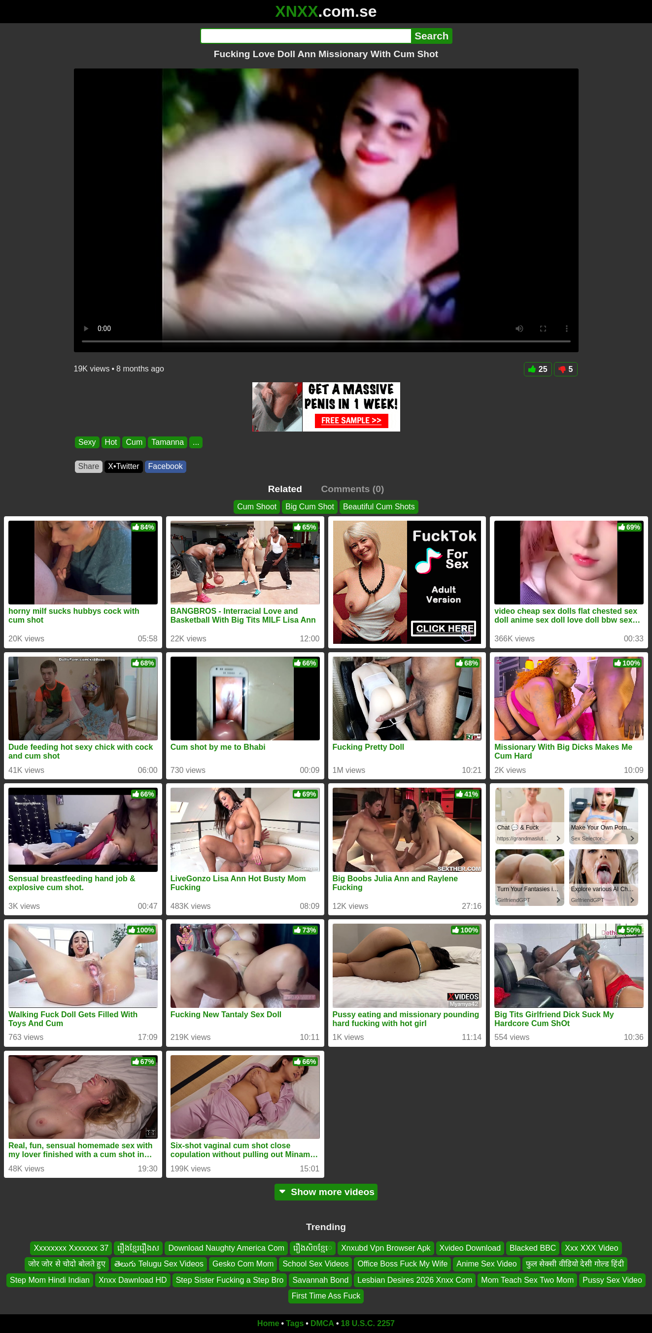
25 (538, 369)
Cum (134, 442)
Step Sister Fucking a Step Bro (230, 1279)
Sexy (87, 442)
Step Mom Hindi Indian (50, 1279)
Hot (110, 442)
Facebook (165, 466)
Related (285, 489)
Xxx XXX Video (591, 1248)
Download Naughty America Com (226, 1248)
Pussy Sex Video (612, 1279)
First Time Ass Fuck (326, 1296)
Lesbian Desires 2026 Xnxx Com (414, 1279)
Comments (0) (352, 489)
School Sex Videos (315, 1264)
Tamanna (167, 442)
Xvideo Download (470, 1248)
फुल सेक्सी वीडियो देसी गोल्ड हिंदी (575, 1264)
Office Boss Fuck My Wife (402, 1264)
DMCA (322, 1323)
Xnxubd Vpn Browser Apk (385, 1248)
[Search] (306, 36)
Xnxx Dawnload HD (133, 1279)
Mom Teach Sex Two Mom (527, 1279)
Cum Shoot (256, 506)
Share (89, 466)
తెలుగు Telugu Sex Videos (159, 1264)
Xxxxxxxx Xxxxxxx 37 (71, 1248)
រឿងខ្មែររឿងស (138, 1248)
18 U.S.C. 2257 (368, 1323)
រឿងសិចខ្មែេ (312, 1248)
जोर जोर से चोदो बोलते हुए (66, 1264)
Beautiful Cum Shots (379, 506)
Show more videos (326, 1192)
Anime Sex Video (486, 1264)
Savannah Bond (320, 1279)
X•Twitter (123, 466)
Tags (295, 1323)
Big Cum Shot (309, 506)
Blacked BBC (533, 1248)
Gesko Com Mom (243, 1264)
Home (268, 1323)
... (196, 442)
